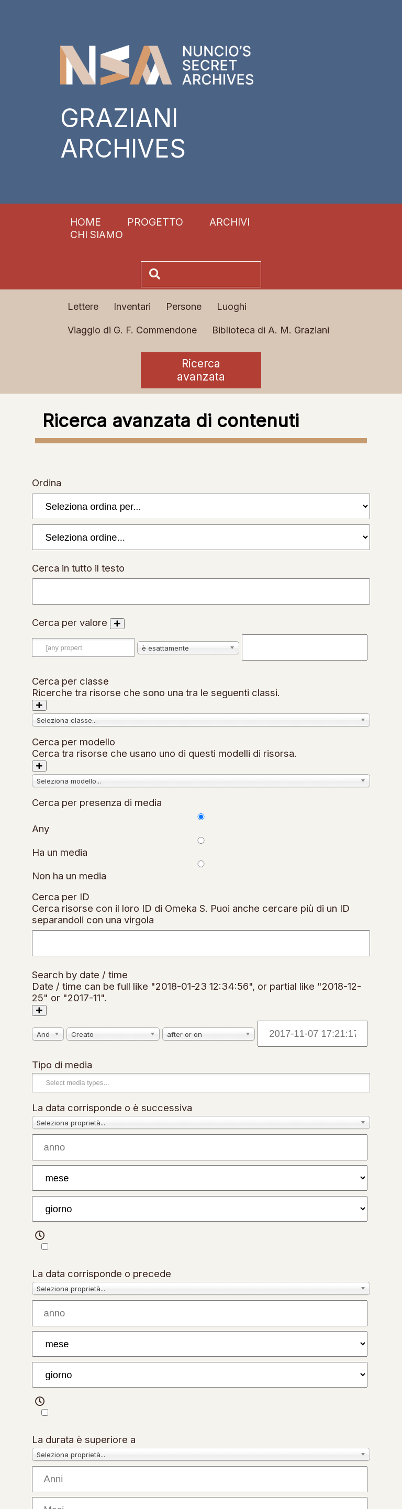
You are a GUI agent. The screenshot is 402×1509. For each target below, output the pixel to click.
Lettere (83, 306)
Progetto (155, 222)
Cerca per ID (61, 896)
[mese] (199, 1178)
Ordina (46, 482)
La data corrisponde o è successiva (112, 1107)
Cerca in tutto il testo (78, 568)
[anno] (199, 1147)
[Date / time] (312, 1034)
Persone (184, 306)
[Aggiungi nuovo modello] (39, 766)
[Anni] (199, 1479)
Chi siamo (96, 234)
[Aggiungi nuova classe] (39, 705)
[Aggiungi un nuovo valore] (117, 623)
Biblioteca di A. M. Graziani (270, 330)
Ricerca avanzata (201, 370)
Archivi (229, 222)
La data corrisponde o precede (101, 1273)
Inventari (132, 306)
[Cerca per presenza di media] (201, 816)
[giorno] (199, 1209)
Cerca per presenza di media (97, 802)
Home (85, 222)
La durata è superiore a (84, 1439)
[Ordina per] (201, 506)
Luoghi (232, 306)
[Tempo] (44, 1246)
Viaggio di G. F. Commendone (132, 330)
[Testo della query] (304, 647)
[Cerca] (212, 274)
